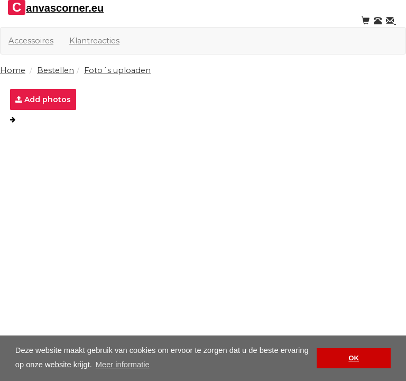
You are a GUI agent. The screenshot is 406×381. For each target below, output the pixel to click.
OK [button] (353, 358)
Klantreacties (94, 41)
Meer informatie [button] (123, 364)
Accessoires (30, 41)
